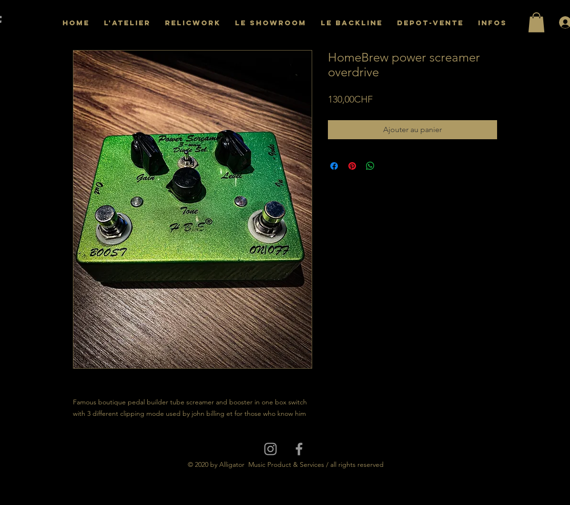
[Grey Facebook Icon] (299, 449)
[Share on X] (388, 166)
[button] (536, 22)
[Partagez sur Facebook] (334, 166)
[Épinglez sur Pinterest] (352, 166)
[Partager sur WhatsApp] (370, 166)
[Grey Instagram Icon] (270, 449)
